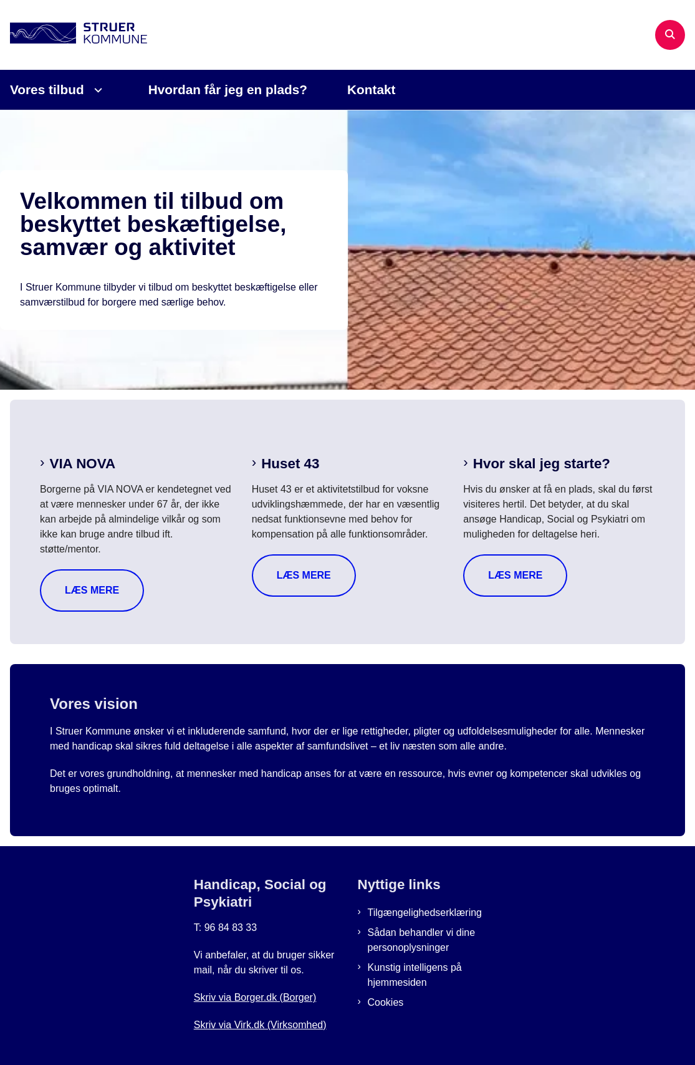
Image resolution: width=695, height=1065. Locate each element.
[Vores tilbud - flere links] (96, 90)
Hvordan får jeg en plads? (227, 89)
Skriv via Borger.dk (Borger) (255, 997)
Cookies (386, 1002)
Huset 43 (290, 463)
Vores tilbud (47, 89)
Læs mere (92, 590)
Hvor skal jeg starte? (541, 463)
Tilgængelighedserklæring (425, 912)
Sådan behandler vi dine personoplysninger (422, 940)
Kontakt (371, 89)
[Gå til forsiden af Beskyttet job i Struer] (73, 35)
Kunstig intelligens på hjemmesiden (415, 975)
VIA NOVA (82, 463)
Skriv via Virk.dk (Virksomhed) (260, 1024)
